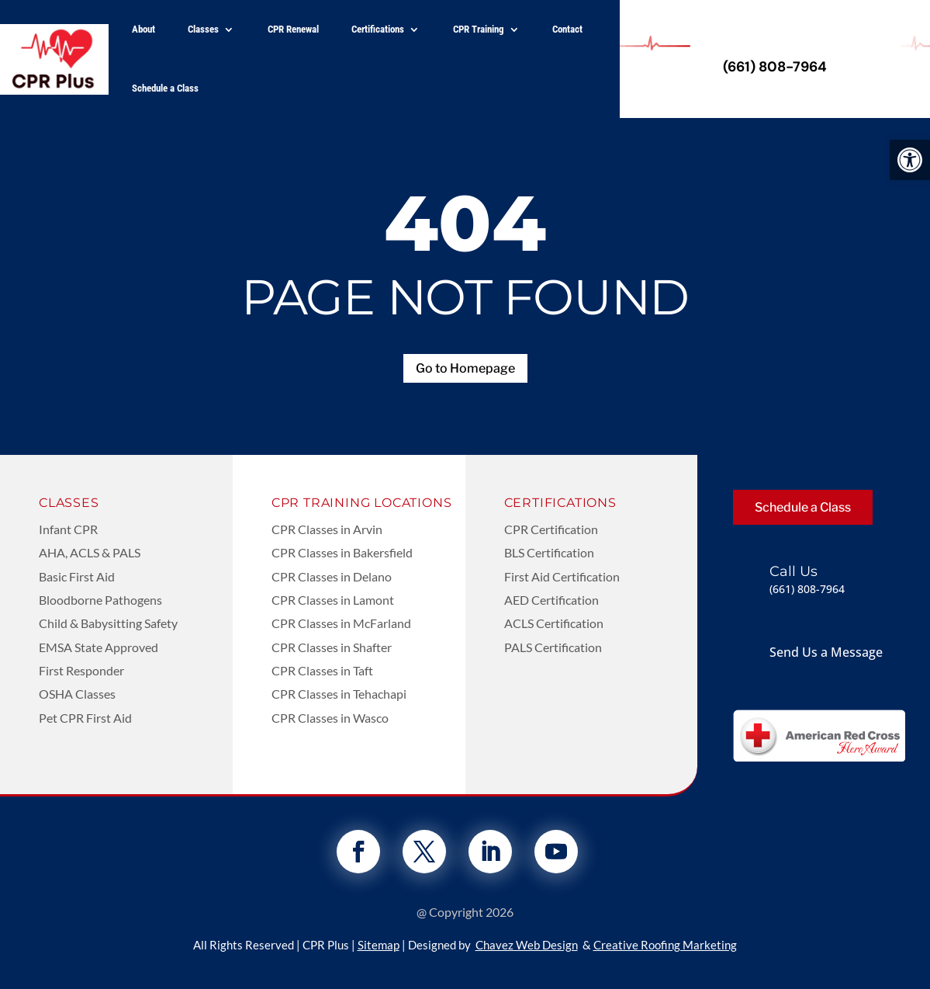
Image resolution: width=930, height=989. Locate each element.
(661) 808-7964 (775, 66)
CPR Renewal (293, 29)
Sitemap (378, 945)
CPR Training (478, 29)
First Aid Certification (562, 576)
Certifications (377, 29)
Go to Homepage (465, 368)
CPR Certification (551, 529)
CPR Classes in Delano (331, 576)
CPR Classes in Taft (322, 670)
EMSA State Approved (98, 647)
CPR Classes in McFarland (341, 623)
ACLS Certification (553, 623)
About (143, 29)
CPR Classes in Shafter (331, 647)
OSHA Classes (77, 693)
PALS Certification (553, 647)
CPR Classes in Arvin (326, 529)
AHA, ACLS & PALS (89, 552)
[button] (910, 160)
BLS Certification (549, 552)
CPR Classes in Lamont (332, 599)
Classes (203, 29)
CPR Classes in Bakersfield (342, 552)
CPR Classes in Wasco (330, 717)
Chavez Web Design (526, 945)
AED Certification (551, 599)
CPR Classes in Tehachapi (338, 693)
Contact (567, 29)
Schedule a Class (165, 88)
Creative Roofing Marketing (665, 945)
